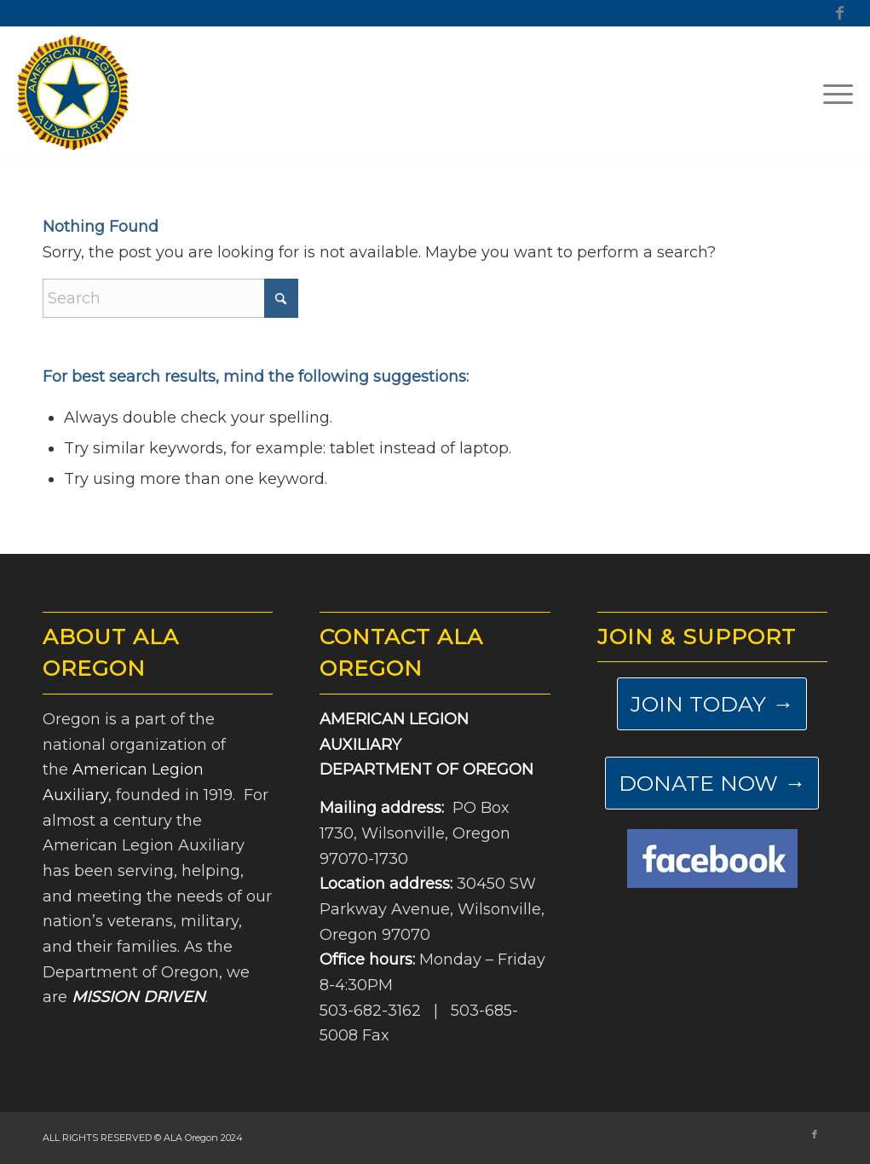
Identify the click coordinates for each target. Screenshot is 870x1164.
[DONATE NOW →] (712, 783)
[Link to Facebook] (840, 13)
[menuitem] (832, 92)
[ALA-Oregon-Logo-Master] (73, 92)
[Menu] (832, 92)
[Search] (170, 298)
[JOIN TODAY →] (712, 703)
